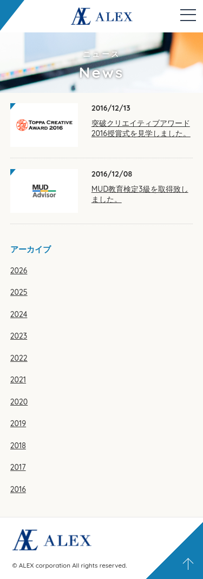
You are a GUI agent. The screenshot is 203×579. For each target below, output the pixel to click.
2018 (18, 445)
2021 (18, 380)
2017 (18, 467)
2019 (18, 423)
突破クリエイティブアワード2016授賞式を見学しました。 (141, 128)
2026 (19, 270)
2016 (18, 489)
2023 (18, 336)
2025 (19, 292)
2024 (19, 314)
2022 (19, 358)
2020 (19, 402)
